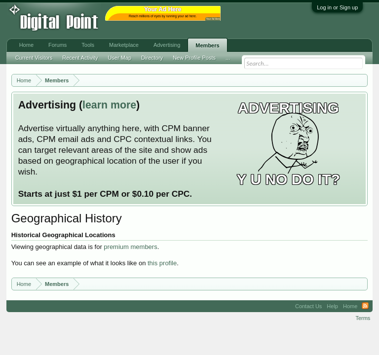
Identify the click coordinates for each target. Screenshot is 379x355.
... (228, 58)
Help (332, 306)
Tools (87, 45)
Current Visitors (34, 58)
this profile (162, 263)
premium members (130, 246)
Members (207, 45)
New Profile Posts (194, 58)
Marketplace (124, 45)
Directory (152, 58)
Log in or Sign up (337, 7)
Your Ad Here (213, 19)
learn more (109, 105)
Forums (57, 45)
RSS (365, 306)
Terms (362, 318)
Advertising (166, 45)
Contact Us (308, 306)
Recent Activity (80, 58)
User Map (119, 58)
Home (26, 45)
